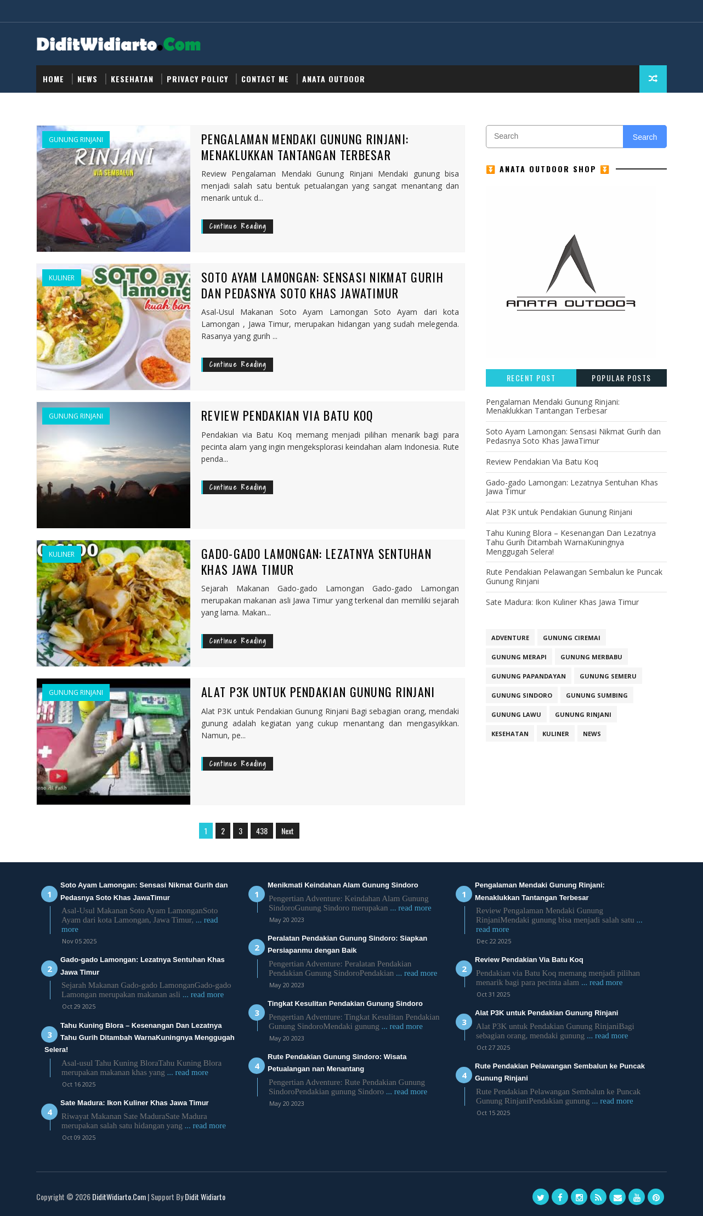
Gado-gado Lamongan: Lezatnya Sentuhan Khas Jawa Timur (316, 561)
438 (262, 830)
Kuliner (62, 278)
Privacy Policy (197, 78)
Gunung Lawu (516, 714)
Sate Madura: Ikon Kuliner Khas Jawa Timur (562, 602)
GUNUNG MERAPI (519, 657)
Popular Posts (621, 377)
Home (53, 78)
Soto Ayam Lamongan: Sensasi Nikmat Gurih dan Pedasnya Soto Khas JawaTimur (323, 285)
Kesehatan (132, 78)
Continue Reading (238, 226)
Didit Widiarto (205, 1196)
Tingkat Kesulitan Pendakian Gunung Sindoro (345, 1003)
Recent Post (531, 377)
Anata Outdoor (333, 78)
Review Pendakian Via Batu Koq (287, 415)
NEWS (87, 78)
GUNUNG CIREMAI (571, 638)
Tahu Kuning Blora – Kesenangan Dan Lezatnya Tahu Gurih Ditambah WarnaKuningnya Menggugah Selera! (571, 542)
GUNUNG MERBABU (591, 657)
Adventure (510, 638)
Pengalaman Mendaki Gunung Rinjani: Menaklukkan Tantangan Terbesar (305, 146)
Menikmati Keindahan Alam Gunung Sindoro (343, 885)
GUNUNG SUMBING (597, 695)
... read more (203, 994)
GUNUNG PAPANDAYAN (528, 676)
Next (287, 830)
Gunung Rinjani (76, 139)
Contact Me (265, 78)
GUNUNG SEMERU (608, 676)
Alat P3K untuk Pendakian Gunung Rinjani (318, 691)
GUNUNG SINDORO (521, 695)
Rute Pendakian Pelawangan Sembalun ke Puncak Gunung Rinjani (574, 576)
